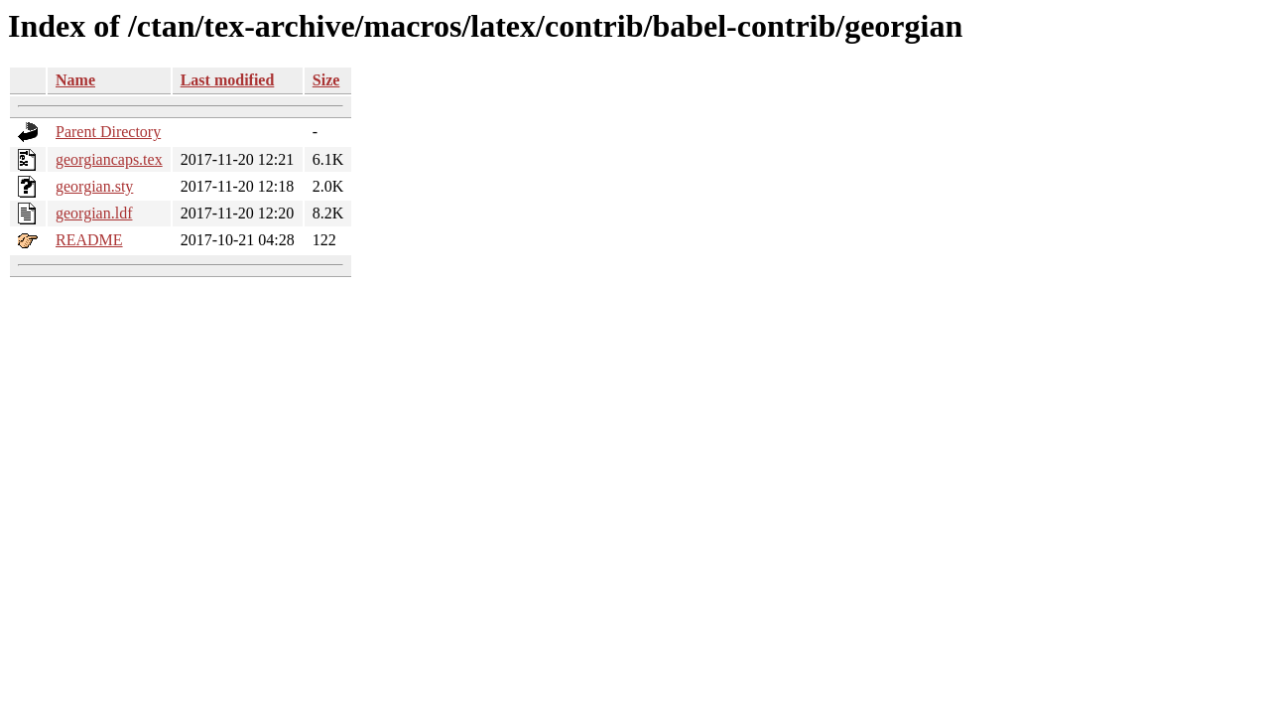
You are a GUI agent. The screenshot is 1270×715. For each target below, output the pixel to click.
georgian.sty (94, 186)
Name (75, 80)
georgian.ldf (94, 213)
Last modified (228, 80)
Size (326, 80)
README (89, 239)
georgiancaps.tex (109, 159)
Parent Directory (108, 131)
